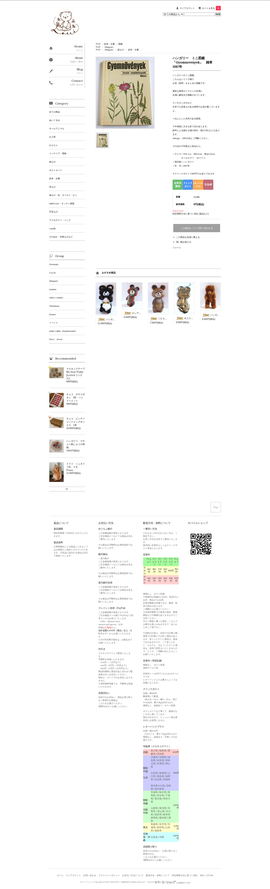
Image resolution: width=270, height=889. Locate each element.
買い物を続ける (183, 242)
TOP (98, 44)
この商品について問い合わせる (196, 228)
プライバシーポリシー (109, 875)
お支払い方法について (133, 875)
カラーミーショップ (87, 882)
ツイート (177, 247)
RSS (202, 875)
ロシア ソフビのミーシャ (142, 313)
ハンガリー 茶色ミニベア (220, 314)
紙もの (120, 49)
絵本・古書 (109, 44)
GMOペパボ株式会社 (121, 882)
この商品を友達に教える (188, 237)
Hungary (109, 47)
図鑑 (120, 44)
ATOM (209, 875)
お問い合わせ (89, 875)
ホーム (60, 875)
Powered (168, 882)
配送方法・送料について (158, 875)
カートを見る (211, 8)
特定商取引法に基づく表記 (185, 875)
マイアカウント (187, 8)
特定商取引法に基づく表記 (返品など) (191, 213)
